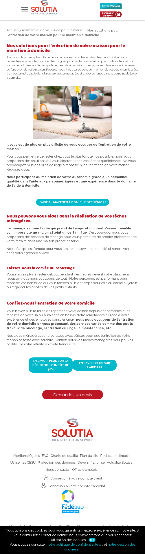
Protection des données (56, 463)
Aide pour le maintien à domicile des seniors (68, 30)
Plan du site (89, 456)
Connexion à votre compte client (72, 477)
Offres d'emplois (84, 470)
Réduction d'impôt (114, 456)
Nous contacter (58, 470)
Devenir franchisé (91, 463)
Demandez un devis (72, 394)
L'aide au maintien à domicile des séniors (72, 202)
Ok (92, 540)
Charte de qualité (64, 456)
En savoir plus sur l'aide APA (94, 365)
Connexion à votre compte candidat (72, 485)
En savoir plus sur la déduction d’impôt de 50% (50, 365)
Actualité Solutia (119, 463)
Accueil (12, 30)
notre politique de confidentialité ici (74, 545)
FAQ (45, 456)
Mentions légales (26, 456)
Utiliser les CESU (23, 463)
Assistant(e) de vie (36, 30)
